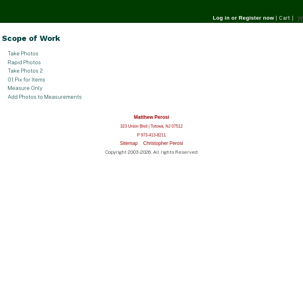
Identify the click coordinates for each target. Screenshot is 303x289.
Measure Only (25, 88)
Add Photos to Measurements (45, 97)
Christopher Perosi (163, 143)
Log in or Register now (243, 18)
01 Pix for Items (26, 79)
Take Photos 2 (25, 70)
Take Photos (23, 53)
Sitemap (128, 143)
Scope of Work (31, 38)
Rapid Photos (24, 62)
